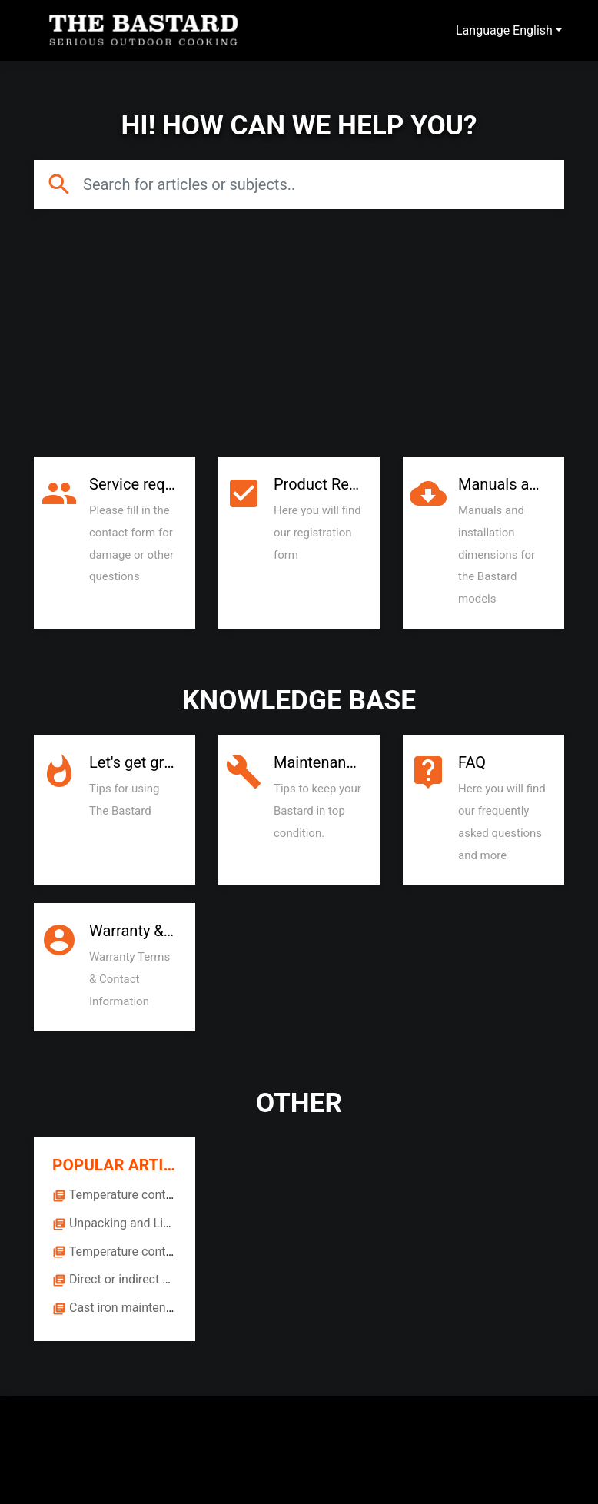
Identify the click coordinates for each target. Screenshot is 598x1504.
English (533, 30)
